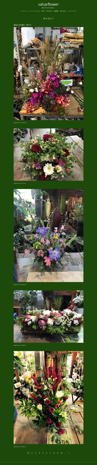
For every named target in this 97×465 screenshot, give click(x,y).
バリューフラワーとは (34, 11)
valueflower (48, 4)
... (65, 453)
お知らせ (43, 11)
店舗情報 (56, 11)
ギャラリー (49, 11)
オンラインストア (72, 11)
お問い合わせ (63, 11)
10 (61, 453)
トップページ (24, 11)
